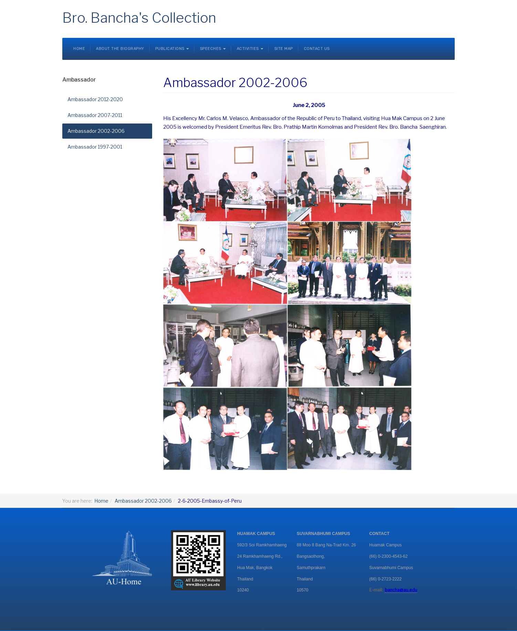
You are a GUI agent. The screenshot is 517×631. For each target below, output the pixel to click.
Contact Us (317, 48)
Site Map (283, 48)
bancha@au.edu (401, 589)
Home (79, 48)
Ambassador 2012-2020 (95, 99)
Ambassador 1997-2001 (94, 147)
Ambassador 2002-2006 (96, 131)
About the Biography (120, 48)
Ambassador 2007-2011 (94, 115)
